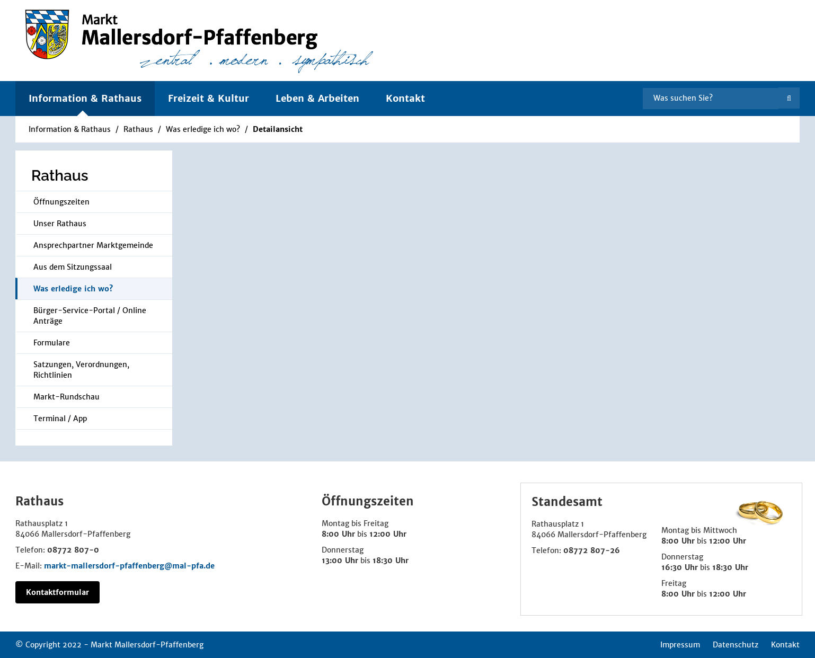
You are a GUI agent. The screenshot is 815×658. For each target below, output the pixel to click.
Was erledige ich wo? (203, 129)
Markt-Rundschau (66, 397)
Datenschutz (735, 645)
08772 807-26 (591, 550)
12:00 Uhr (387, 534)
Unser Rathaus (59, 223)
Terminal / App (60, 418)
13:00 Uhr (340, 560)
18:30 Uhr (391, 560)
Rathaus (138, 129)
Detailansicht (278, 129)
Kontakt (405, 98)
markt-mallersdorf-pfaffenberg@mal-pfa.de (129, 566)
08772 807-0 (73, 550)
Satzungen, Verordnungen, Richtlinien (81, 370)
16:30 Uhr (679, 567)
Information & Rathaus (70, 129)
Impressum (680, 645)
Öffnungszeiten (61, 202)
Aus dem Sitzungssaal (72, 267)
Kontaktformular (57, 592)
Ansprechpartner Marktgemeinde (93, 245)
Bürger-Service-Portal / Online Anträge (89, 316)
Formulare (51, 343)
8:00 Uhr (338, 534)
